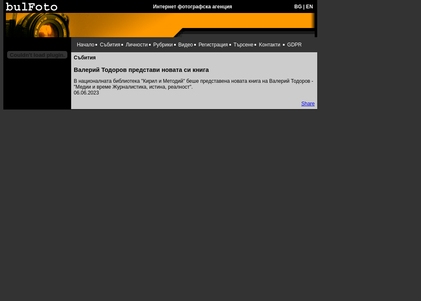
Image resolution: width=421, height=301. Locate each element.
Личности (137, 45)
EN (309, 7)
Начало (86, 45)
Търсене (243, 45)
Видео (185, 45)
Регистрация (213, 45)
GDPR (294, 45)
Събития (110, 45)
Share (308, 104)
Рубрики (162, 45)
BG (298, 7)
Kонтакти (269, 45)
